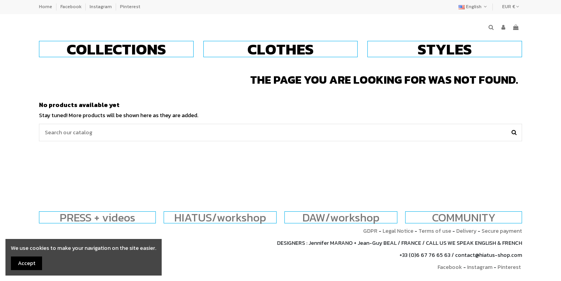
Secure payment (502, 231)
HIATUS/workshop (220, 217)
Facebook (71, 6)
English (474, 6)
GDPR (370, 231)
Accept (26, 263)
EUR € (510, 6)
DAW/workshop (340, 217)
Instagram (101, 6)
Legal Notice (398, 231)
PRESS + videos (97, 217)
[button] (116, 49)
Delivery (466, 231)
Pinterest (130, 6)
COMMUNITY (464, 217)
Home (46, 6)
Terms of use (434, 231)
